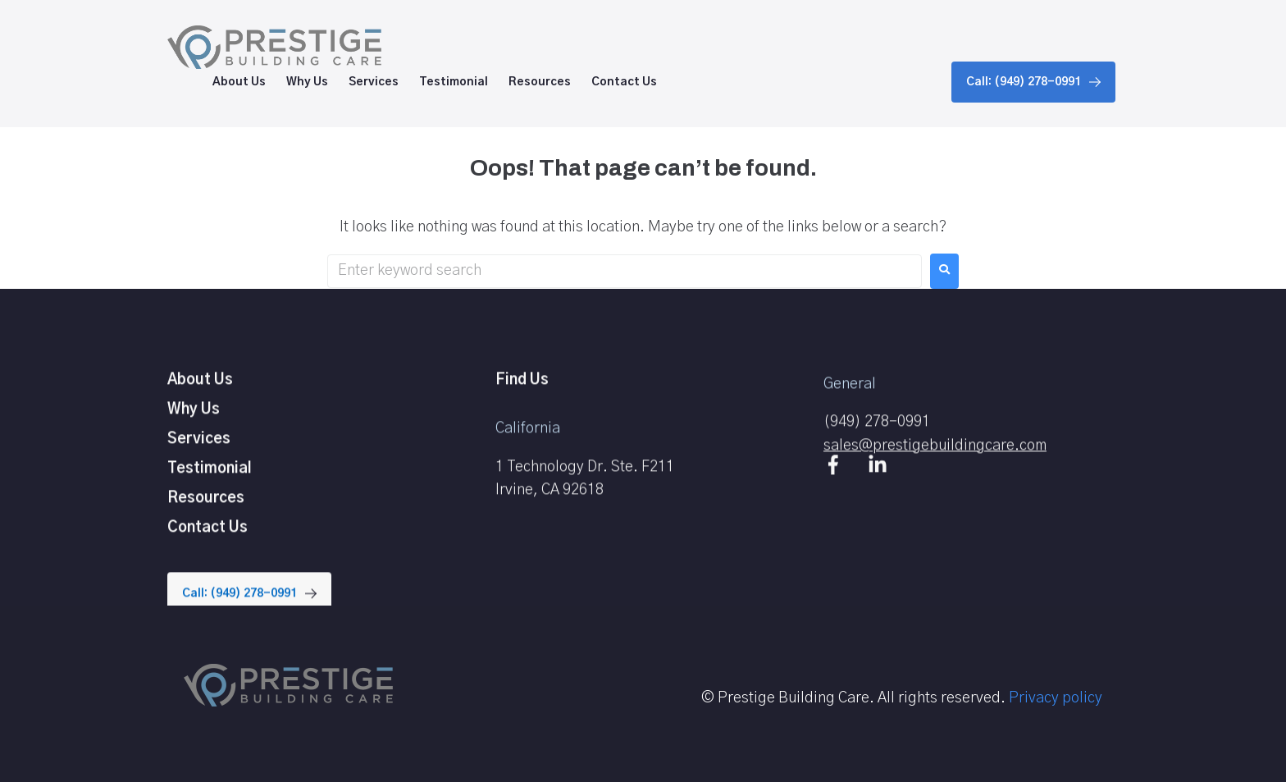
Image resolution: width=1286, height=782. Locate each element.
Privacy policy (1055, 698)
